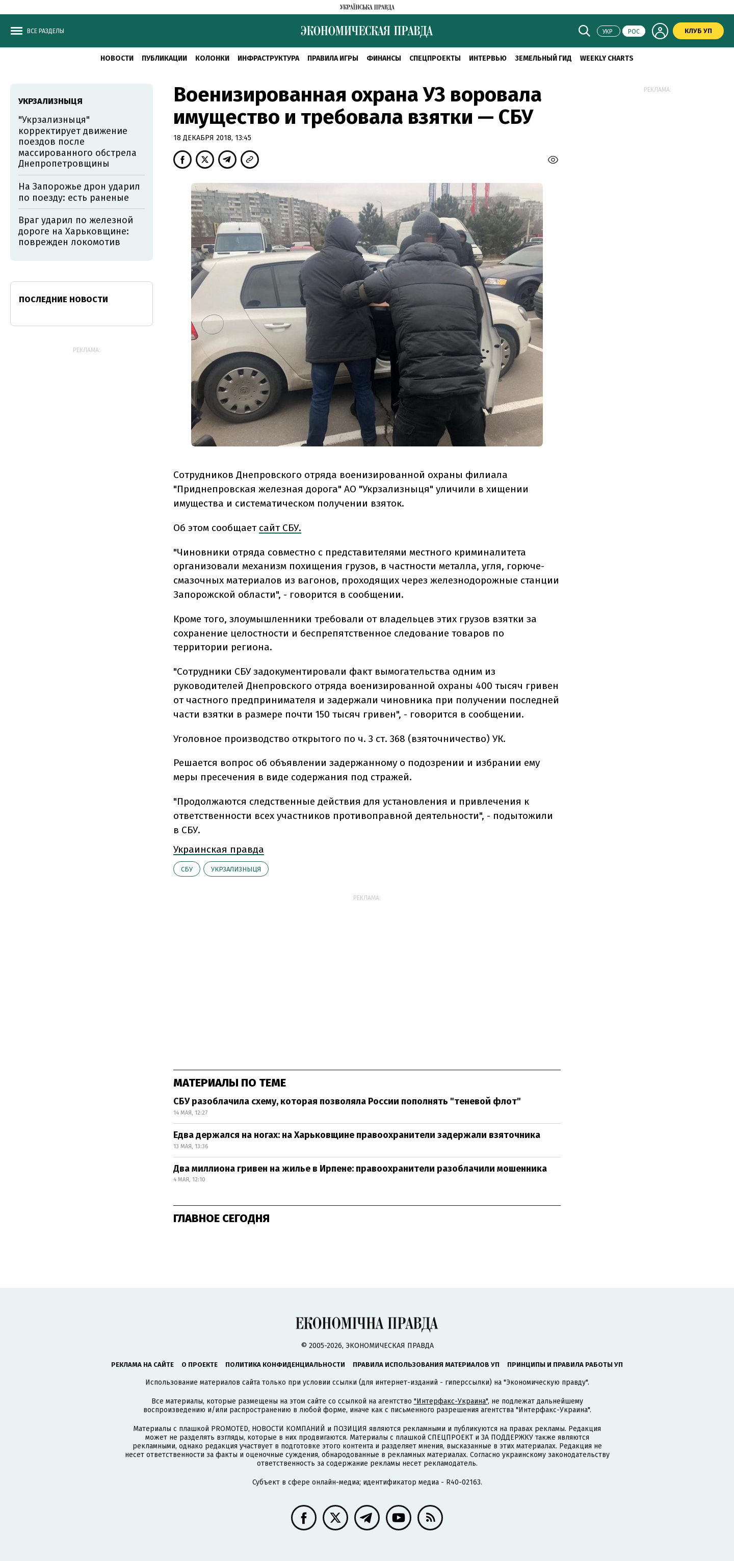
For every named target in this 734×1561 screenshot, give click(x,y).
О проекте (199, 1364)
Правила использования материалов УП (426, 1364)
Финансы (383, 58)
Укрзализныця (236, 869)
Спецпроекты (435, 58)
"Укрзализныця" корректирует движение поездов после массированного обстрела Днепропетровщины (77, 141)
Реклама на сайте (142, 1364)
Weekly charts (607, 58)
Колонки (212, 58)
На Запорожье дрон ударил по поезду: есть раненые (79, 192)
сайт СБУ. (280, 528)
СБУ (187, 869)
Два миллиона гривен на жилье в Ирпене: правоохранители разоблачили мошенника (360, 1168)
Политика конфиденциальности (285, 1364)
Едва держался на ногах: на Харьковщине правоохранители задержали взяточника (356, 1135)
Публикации (164, 58)
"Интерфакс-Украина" (451, 1401)
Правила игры (332, 58)
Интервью (488, 58)
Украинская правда (218, 849)
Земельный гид (543, 58)
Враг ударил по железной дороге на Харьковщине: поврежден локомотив (75, 231)
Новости (117, 58)
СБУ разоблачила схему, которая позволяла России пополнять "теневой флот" (347, 1101)
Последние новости (63, 299)
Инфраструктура (268, 58)
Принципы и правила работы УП (565, 1364)
